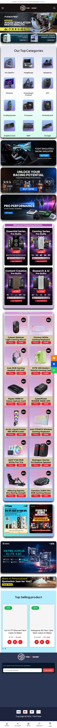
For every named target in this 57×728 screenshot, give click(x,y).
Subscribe (48, 670)
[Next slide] (5, 648)
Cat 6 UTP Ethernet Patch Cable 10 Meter (15, 631)
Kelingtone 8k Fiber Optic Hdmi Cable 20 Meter (42, 631)
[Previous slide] (3, 648)
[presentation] (3, 22)
